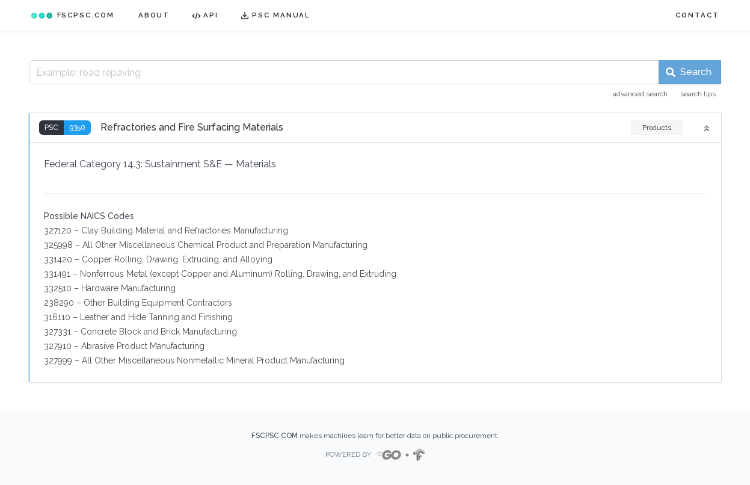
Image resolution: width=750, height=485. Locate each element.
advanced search (640, 94)
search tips (698, 94)
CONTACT (697, 15)
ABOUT (154, 15)
